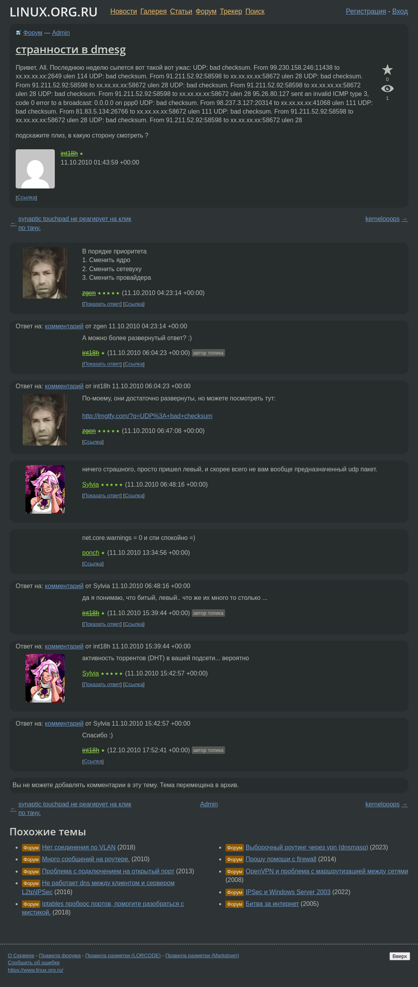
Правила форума (60, 955)
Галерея (154, 11)
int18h (69, 153)
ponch (90, 552)
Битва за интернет (272, 903)
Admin (61, 32)
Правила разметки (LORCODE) (123, 955)
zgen (89, 293)
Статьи (181, 11)
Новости (123, 11)
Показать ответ (102, 304)
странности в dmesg (71, 49)
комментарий (64, 326)
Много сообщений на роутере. (86, 859)
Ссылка (26, 198)
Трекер (231, 11)
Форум (206, 11)
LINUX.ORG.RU (53, 11)
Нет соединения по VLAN (78, 847)
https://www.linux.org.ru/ (35, 970)
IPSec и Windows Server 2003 (288, 892)
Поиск (255, 11)
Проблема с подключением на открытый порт (108, 871)
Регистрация (366, 11)
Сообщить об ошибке (34, 962)
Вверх (400, 956)
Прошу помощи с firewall (281, 859)
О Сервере (21, 955)
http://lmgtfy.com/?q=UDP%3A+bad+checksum (147, 416)
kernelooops (383, 219)
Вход (400, 11)
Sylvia (90, 484)
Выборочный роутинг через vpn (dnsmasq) (307, 847)
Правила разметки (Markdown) (202, 955)
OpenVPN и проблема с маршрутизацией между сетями (327, 871)
